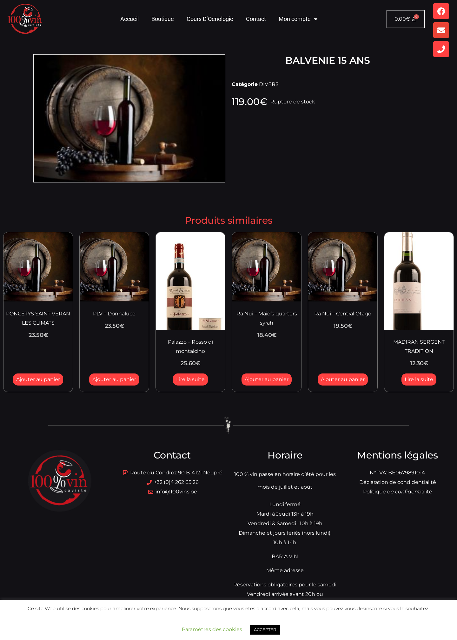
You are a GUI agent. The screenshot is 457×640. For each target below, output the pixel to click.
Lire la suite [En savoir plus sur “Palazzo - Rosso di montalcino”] (190, 379)
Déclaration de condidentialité (397, 482)
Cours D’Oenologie (210, 19)
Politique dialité (397, 492)
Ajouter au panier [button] (38, 379)
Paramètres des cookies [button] (212, 629)
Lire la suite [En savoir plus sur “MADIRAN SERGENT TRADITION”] (419, 379)
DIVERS (269, 84)
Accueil (129, 19)
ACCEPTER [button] (265, 629)
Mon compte (298, 19)
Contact (256, 19)
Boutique (162, 19)
